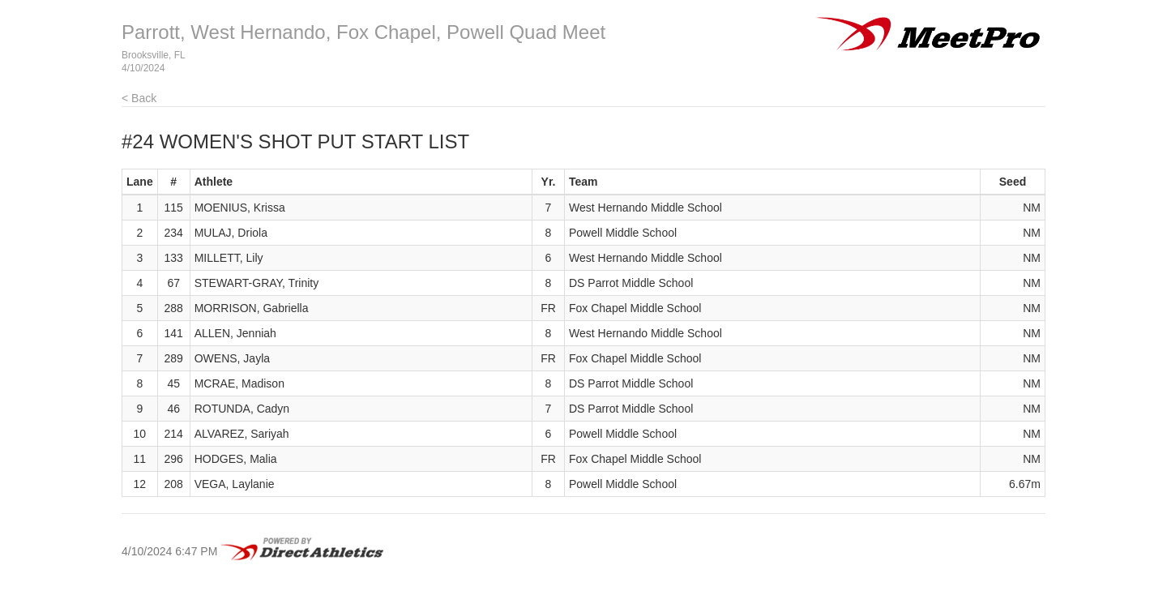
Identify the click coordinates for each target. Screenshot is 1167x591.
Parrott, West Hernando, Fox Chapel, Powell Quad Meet (363, 32)
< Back (139, 98)
